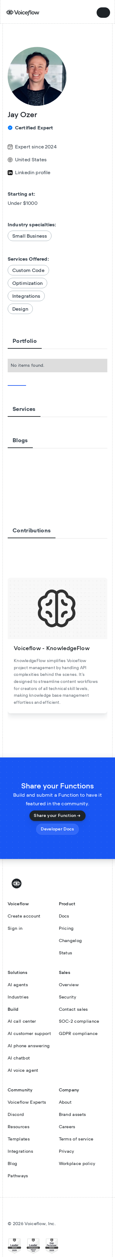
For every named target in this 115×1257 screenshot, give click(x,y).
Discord (16, 1115)
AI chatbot (19, 1058)
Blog (12, 1164)
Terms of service (76, 1139)
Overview (69, 985)
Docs (64, 916)
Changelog (70, 941)
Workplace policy (77, 1164)
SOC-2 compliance (79, 1021)
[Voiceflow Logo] (17, 883)
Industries (18, 997)
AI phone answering (29, 1046)
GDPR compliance (78, 1034)
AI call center (22, 1021)
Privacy (66, 1151)
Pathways (18, 1176)
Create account (24, 916)
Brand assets (72, 1115)
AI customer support (29, 1034)
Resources (18, 1127)
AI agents (18, 985)
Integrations (20, 1151)
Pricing (66, 928)
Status (65, 953)
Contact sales (73, 1009)
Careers (67, 1127)
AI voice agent (23, 1070)
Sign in (15, 928)
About (65, 1102)
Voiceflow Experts (27, 1102)
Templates (19, 1139)
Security (67, 997)
